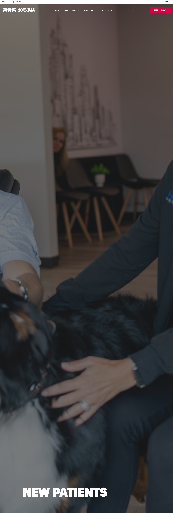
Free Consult (160, 10)
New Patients (61, 10)
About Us (76, 10)
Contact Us (112, 10)
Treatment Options (93, 10)
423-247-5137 (140, 9)
